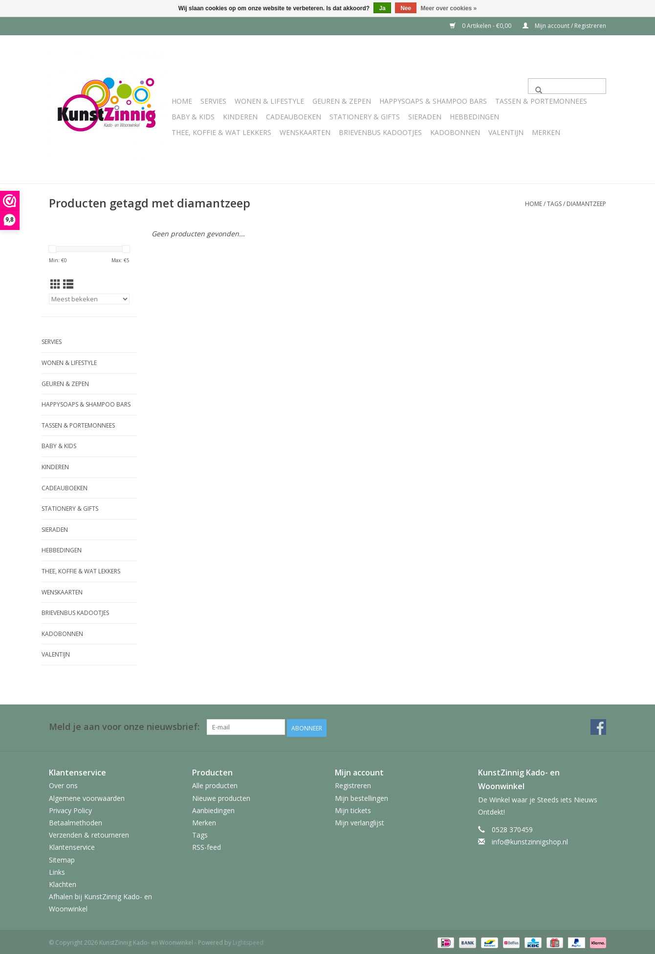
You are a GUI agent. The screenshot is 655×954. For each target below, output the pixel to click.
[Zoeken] (567, 86)
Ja (382, 8)
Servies (213, 101)
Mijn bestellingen (361, 796)
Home (182, 101)
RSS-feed (206, 846)
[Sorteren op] (89, 299)
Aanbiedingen (213, 809)
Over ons (63, 784)
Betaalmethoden (75, 821)
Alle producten (215, 784)
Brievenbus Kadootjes (380, 132)
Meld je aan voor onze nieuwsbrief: (124, 727)
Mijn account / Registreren (564, 26)
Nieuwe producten (221, 796)
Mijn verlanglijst (359, 821)
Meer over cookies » (449, 8)
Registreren (353, 784)
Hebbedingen (474, 116)
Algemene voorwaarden (87, 796)
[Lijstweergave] (68, 284)
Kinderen (240, 116)
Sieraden (424, 116)
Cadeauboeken (293, 116)
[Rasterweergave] (55, 284)
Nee (405, 8)
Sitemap (62, 858)
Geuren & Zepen (341, 101)
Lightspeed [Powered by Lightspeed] (248, 941)
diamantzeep (586, 204)
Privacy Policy (70, 809)
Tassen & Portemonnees (541, 101)
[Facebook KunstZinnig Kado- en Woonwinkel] (598, 727)
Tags (554, 204)
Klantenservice (72, 846)
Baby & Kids (193, 116)
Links (57, 870)
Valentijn (506, 132)
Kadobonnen (455, 132)
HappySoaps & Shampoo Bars (433, 101)
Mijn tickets (353, 809)
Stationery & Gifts (364, 116)
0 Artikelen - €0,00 (481, 26)
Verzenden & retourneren (89, 833)
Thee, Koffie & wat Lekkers (221, 132)
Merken (546, 132)
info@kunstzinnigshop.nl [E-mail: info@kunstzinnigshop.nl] (530, 840)
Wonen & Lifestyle (269, 101)
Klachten (62, 882)
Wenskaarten (305, 132)
